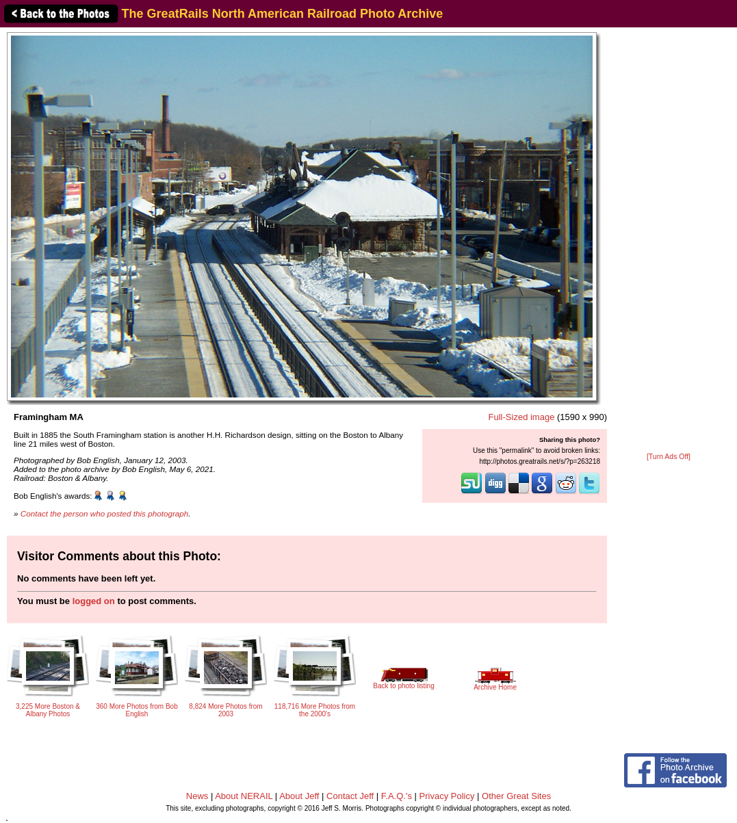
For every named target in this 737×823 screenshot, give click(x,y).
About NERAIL (243, 796)
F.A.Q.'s (396, 796)
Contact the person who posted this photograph (105, 513)
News (197, 796)
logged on (94, 601)
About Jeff (299, 796)
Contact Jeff (350, 796)
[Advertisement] (668, 241)
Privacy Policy (447, 796)
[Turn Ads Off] (668, 456)
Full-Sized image (522, 417)
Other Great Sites (516, 796)
